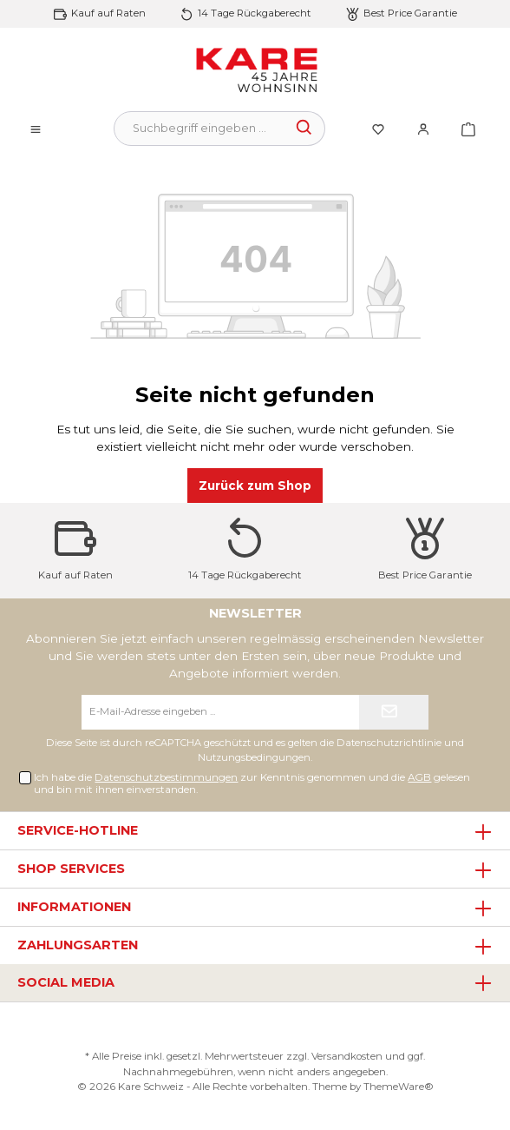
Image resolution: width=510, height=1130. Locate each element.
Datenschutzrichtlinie (389, 743)
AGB (419, 777)
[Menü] (35, 128)
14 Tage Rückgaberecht (254, 13)
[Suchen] (304, 128)
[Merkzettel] (378, 128)
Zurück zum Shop (255, 485)
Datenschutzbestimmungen (166, 777)
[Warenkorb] (463, 128)
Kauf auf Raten (108, 13)
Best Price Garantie (410, 13)
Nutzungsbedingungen (254, 757)
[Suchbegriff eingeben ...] (199, 128)
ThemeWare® (398, 1086)
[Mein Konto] (423, 128)
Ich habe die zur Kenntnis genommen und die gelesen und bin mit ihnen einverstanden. (252, 783)
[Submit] (393, 712)
